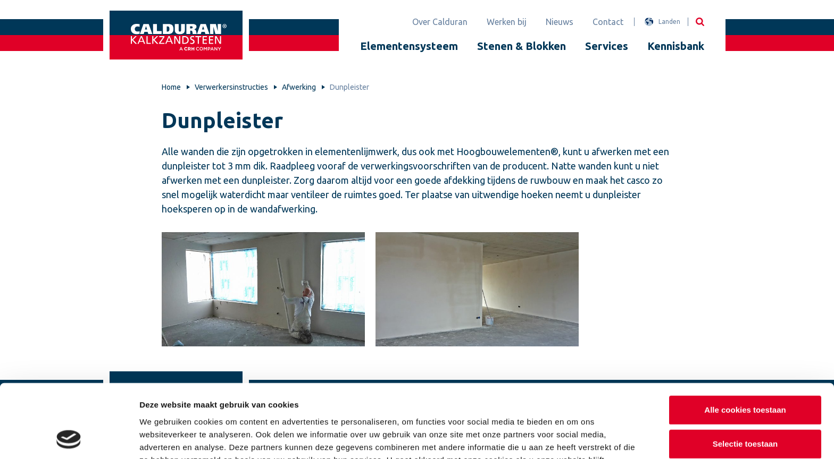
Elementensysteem (409, 46)
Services (606, 46)
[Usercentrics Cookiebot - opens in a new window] (68, 438)
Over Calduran (440, 22)
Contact (608, 22)
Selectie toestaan (745, 374)
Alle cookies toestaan (745, 340)
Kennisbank (675, 46)
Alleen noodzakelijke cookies (745, 408)
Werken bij (507, 22)
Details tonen (574, 438)
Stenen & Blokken (521, 46)
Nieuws (559, 22)
